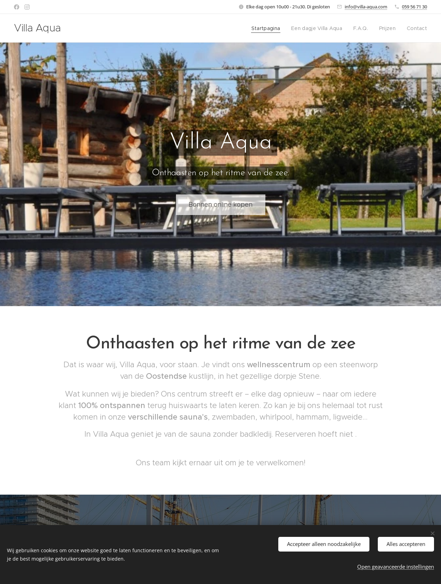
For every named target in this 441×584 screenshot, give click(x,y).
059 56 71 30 (414, 6)
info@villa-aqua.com (366, 6)
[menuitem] (272, 28)
